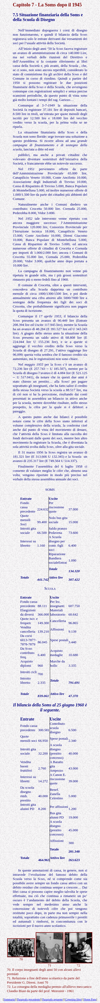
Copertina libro (73, 999)
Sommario (9, 999)
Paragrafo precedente (28, 999)
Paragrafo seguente (52, 999)
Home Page (90, 999)
